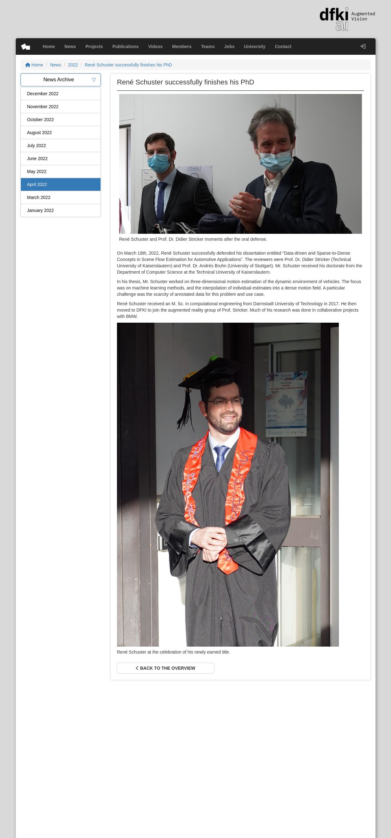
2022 (73, 64)
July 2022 (36, 145)
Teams (208, 46)
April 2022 (37, 184)
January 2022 (40, 210)
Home (49, 46)
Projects (94, 46)
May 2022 (36, 171)
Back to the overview (165, 668)
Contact (283, 46)
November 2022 (43, 106)
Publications (126, 46)
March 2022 (39, 197)
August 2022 (39, 132)
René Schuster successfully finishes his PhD (128, 64)
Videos (155, 46)
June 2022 (37, 158)
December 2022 (43, 93)
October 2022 (40, 119)
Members (182, 46)
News (70, 46)
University (255, 46)
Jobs (229, 46)
